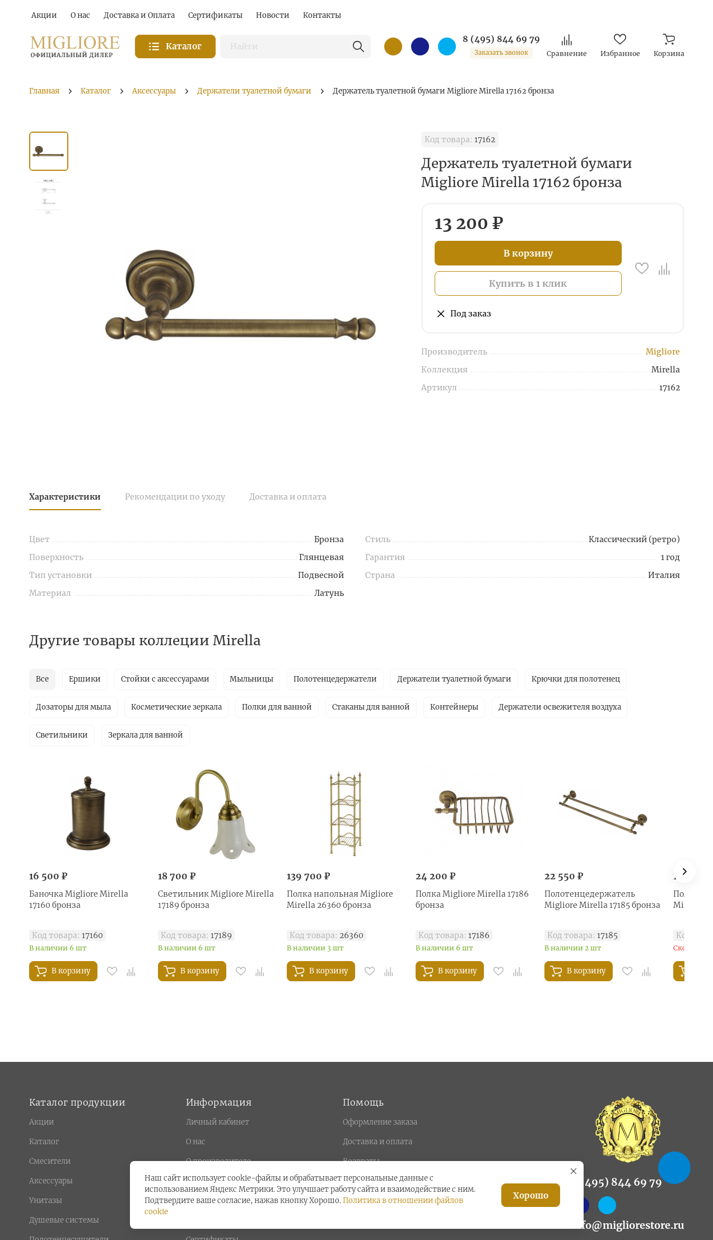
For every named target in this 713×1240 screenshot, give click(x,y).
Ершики (85, 679)
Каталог (44, 1141)
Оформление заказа (380, 1122)
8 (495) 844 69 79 (501, 39)
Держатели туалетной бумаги (454, 679)
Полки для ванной (277, 707)
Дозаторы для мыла (73, 707)
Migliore (663, 352)
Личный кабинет (217, 1122)
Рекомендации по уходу (175, 497)
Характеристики (65, 497)
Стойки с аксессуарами (165, 679)
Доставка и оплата (288, 497)
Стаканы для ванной (371, 707)
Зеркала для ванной (145, 735)
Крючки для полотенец (576, 679)
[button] (684, 871)
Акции (41, 1122)
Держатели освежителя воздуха (559, 707)
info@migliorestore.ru (627, 1225)
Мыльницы (251, 679)
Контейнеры (454, 707)
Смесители (50, 1161)
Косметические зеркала (176, 707)
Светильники (62, 735)
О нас (196, 1141)
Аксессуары (51, 1181)
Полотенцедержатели (335, 679)
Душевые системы (64, 1220)
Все (42, 679)
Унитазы (45, 1200)
